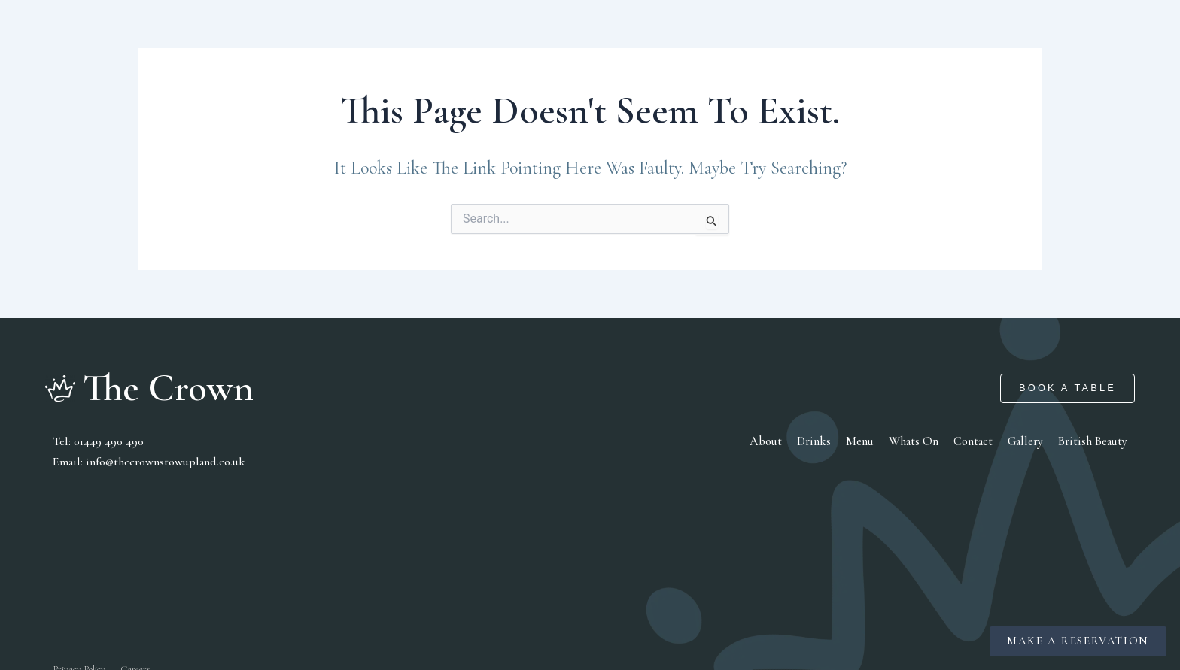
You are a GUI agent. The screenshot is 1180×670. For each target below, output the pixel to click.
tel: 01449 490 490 (97, 441)
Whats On (914, 441)
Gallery (1026, 441)
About (770, 441)
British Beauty (1093, 441)
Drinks (817, 441)
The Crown (169, 388)
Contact (973, 441)
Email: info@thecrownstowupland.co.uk (148, 460)
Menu (862, 441)
